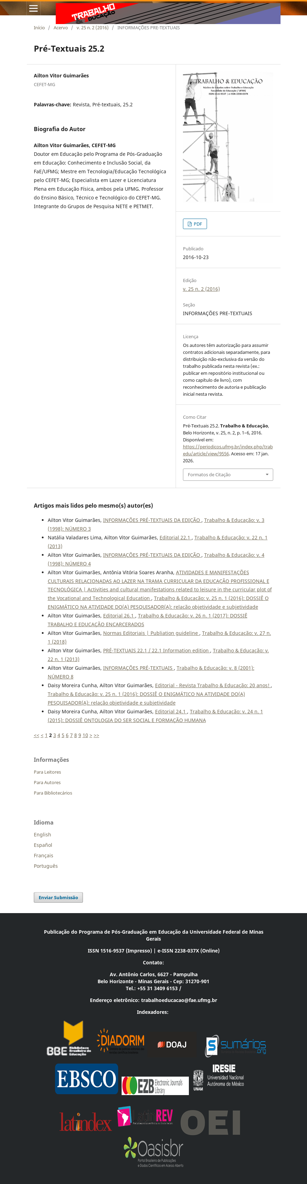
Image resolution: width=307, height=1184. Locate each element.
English (42, 834)
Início (39, 27)
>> (96, 735)
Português (46, 866)
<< (36, 735)
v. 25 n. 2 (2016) (93, 27)
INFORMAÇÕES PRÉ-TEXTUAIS (138, 668)
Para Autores (47, 782)
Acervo (61, 27)
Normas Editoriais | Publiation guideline (151, 633)
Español (43, 845)
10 (85, 735)
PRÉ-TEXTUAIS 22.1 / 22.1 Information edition (156, 650)
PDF (197, 224)
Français (43, 855)
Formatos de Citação (209, 474)
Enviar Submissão (58, 897)
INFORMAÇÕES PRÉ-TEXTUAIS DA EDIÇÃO (152, 520)
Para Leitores (47, 772)
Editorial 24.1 (171, 711)
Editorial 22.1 (176, 537)
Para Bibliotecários (53, 793)
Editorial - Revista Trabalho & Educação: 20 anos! (213, 685)
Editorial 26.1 (119, 615)
